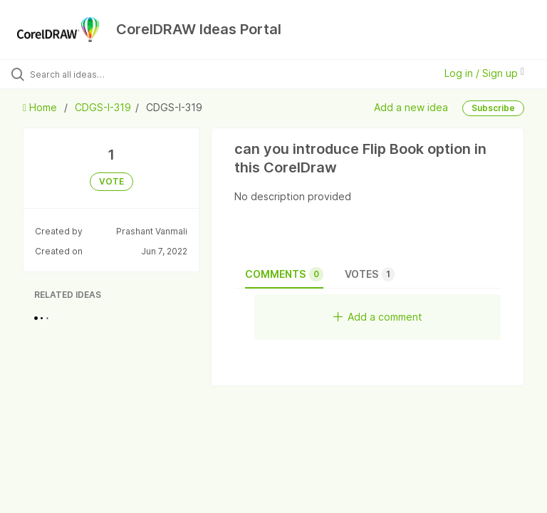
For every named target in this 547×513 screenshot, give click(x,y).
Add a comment (377, 317)
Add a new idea (411, 106)
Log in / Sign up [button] (484, 73)
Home (41, 107)
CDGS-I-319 (103, 107)
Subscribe (493, 108)
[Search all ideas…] (96, 74)
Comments (284, 274)
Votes (370, 274)
